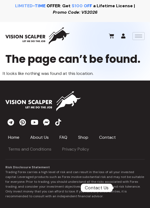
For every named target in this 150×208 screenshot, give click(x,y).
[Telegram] (128, 187)
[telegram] (11, 122)
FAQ (63, 137)
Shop (83, 137)
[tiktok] (58, 122)
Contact (107, 137)
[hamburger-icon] (138, 36)
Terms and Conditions (29, 149)
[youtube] (34, 122)
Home (13, 137)
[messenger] (46, 122)
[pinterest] (23, 122)
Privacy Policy (75, 149)
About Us (39, 137)
